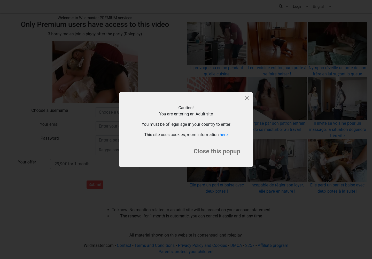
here (224, 134)
